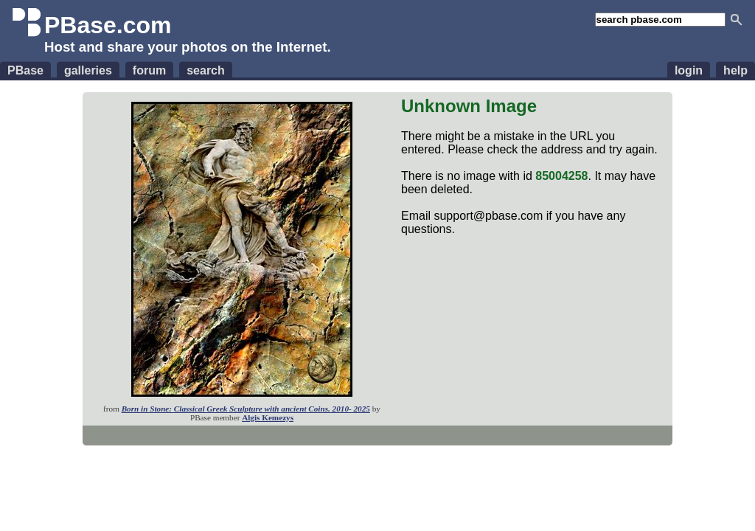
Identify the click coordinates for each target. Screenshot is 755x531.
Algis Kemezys (267, 417)
